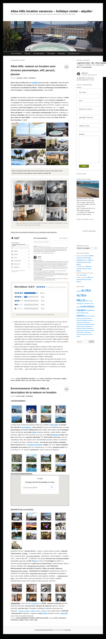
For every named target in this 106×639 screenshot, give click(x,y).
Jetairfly (43, 611)
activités (79, 291)
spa (30, 380)
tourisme (86, 330)
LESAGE (17, 380)
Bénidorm (55, 435)
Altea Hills (54, 425)
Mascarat (87, 316)
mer (27, 380)
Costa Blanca (26, 427)
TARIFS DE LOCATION (41, 618)
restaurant (79, 324)
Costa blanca (57, 378)
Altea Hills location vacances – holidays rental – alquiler (51, 11)
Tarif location (51, 53)
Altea (35, 432)
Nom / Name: (82, 92)
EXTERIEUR (89, 310)
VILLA (39, 380)
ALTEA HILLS (48, 378)
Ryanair (21, 611)
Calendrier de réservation (83, 303)
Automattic (67, 630)
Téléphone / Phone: (84, 126)
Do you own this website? (30, 487)
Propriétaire (32, 78)
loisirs (86, 312)
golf (94, 310)
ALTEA (18, 378)
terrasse (34, 380)
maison (23, 380)
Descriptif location (39, 53)
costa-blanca (14, 620)
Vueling (32, 611)
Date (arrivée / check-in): (85, 109)
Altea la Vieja (89, 301)
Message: (81, 134)
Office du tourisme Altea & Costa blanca (85, 262)
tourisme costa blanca (85, 332)
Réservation (61, 53)
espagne (63, 378)
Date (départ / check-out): (86, 117)
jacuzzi (13, 380)
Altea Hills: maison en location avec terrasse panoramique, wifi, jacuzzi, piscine (33, 70)
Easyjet (26, 611)
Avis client (83, 275)
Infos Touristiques (16, 53)
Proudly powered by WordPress (44, 630)
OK (52, 487)
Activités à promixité (34, 445)
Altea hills (27, 53)
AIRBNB (35, 82)
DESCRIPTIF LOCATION (28, 378)
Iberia (38, 611)
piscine (88, 322)
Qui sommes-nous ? (74, 53)
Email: (80, 100)
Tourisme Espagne (81, 334)
